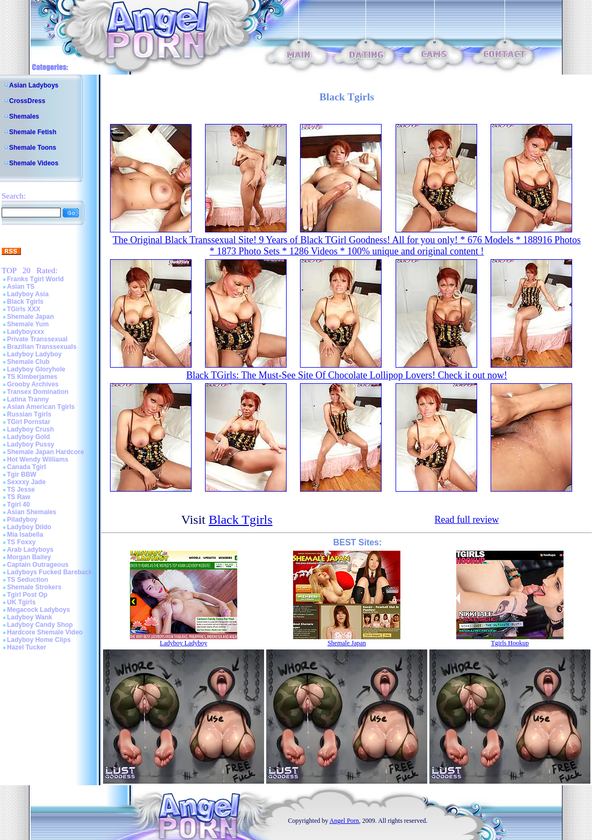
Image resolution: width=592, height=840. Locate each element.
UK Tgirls (21, 602)
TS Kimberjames (32, 377)
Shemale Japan (30, 316)
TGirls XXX (23, 309)
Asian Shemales (31, 512)
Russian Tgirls (29, 414)
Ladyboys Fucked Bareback (49, 572)
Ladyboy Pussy (30, 444)
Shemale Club (28, 362)
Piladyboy (22, 519)
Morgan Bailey (29, 557)
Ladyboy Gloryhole (36, 369)
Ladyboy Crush (30, 429)
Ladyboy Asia (28, 294)
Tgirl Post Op (27, 594)
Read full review (466, 519)
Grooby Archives (33, 384)
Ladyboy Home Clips (39, 640)
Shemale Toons (32, 147)
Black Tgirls (25, 301)
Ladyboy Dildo (29, 527)
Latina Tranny (28, 399)
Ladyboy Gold (28, 437)
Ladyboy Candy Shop (40, 625)
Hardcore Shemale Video (45, 632)
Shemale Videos (34, 163)
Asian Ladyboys (34, 85)
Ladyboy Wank (29, 617)
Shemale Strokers (34, 587)
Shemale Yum (28, 324)
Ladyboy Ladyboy (34, 354)
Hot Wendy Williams (37, 459)
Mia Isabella (25, 534)
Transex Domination (38, 392)
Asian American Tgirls (41, 407)
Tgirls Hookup (510, 643)
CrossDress (27, 101)
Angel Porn (344, 820)
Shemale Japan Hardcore (45, 452)
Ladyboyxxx (25, 331)
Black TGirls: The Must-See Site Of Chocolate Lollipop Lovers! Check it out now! (346, 375)
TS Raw (18, 497)
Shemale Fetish (32, 132)
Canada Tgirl (26, 467)
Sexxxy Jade (26, 482)
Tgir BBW (21, 474)
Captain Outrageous (38, 564)
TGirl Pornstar (28, 422)
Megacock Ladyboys (38, 609)
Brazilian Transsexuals (41, 346)
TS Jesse (21, 489)
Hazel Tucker (26, 647)
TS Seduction (27, 579)
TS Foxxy (21, 542)
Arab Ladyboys (30, 549)
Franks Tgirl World (35, 279)
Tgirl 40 (18, 504)
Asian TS (20, 286)
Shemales (24, 116)
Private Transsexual (37, 339)
